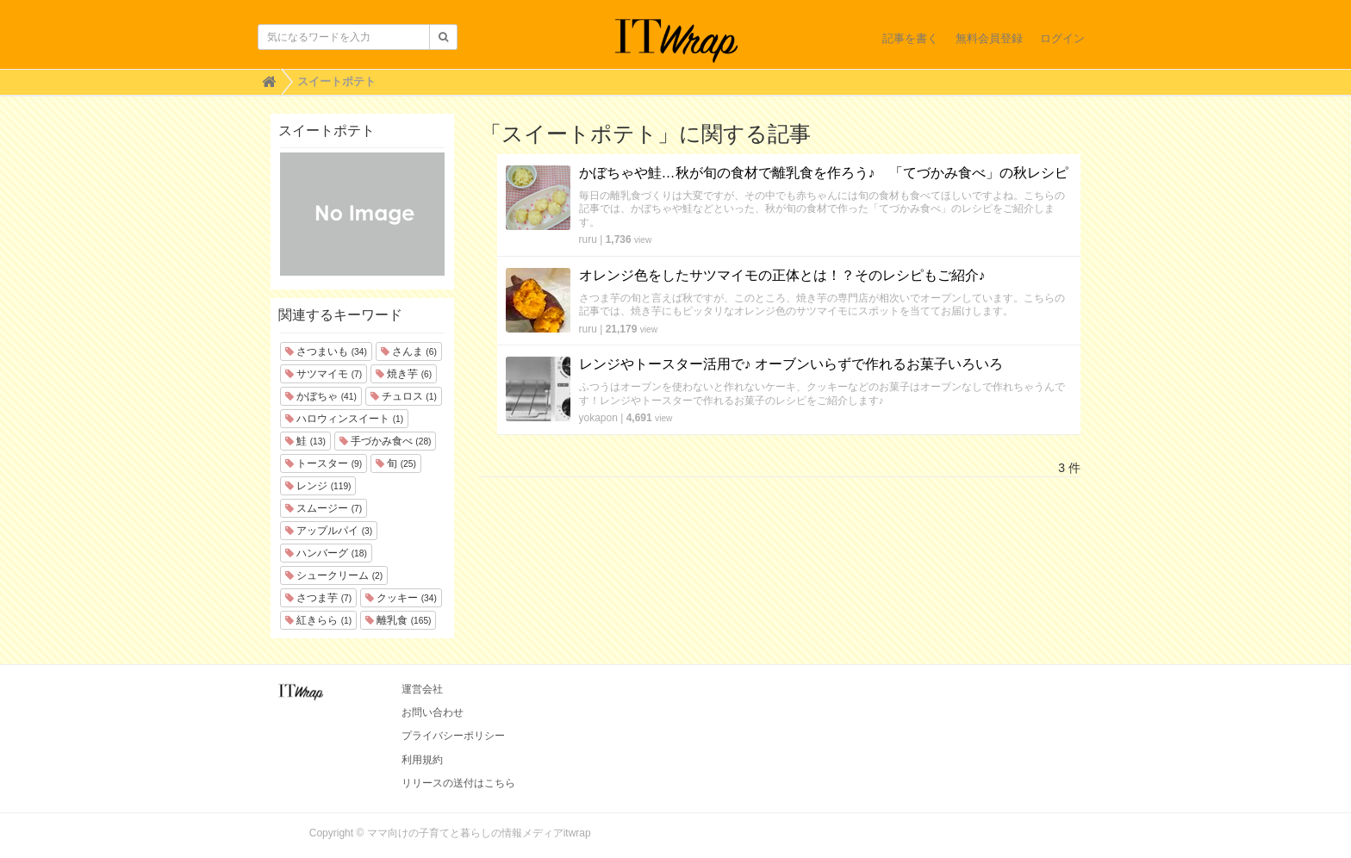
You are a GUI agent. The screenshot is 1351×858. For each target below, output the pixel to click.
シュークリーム (334, 575)
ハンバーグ (326, 553)
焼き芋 (404, 374)
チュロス (403, 396)
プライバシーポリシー (453, 736)
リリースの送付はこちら (458, 783)
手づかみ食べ (385, 441)
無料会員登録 (989, 38)
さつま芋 (318, 598)
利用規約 (422, 760)
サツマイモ (323, 374)
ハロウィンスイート (344, 419)
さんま (409, 351)
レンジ (318, 486)
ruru (588, 239)
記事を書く (910, 38)
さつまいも (326, 351)
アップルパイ (328, 531)
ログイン (1062, 38)
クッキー (401, 598)
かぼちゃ (321, 396)
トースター (323, 463)
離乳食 (398, 620)
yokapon (598, 418)
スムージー (323, 508)
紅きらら (318, 620)
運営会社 (422, 689)
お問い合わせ (433, 712)
